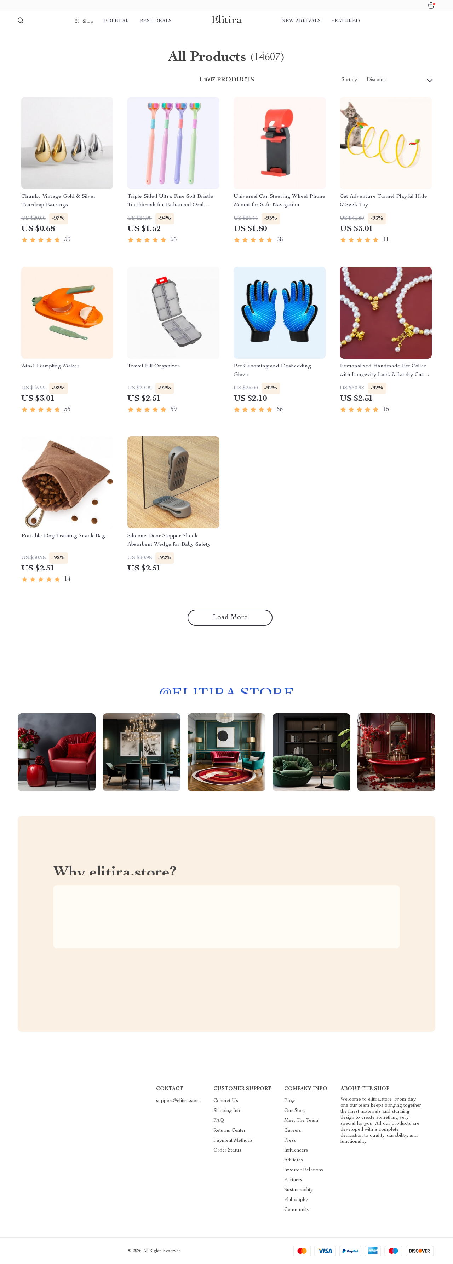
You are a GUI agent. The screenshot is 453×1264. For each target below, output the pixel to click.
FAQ (218, 1120)
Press (290, 1140)
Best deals (156, 21)
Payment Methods (233, 1140)
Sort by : (351, 79)
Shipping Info (227, 1110)
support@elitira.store (178, 1100)
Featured (345, 21)
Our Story (295, 1110)
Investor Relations (303, 1170)
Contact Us (225, 1100)
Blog (289, 1100)
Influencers (296, 1150)
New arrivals (301, 21)
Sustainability (298, 1190)
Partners (293, 1180)
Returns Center (229, 1130)
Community (296, 1209)
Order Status (227, 1150)
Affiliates (293, 1160)
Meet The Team (301, 1120)
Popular (116, 21)
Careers (292, 1130)
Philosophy (296, 1200)
